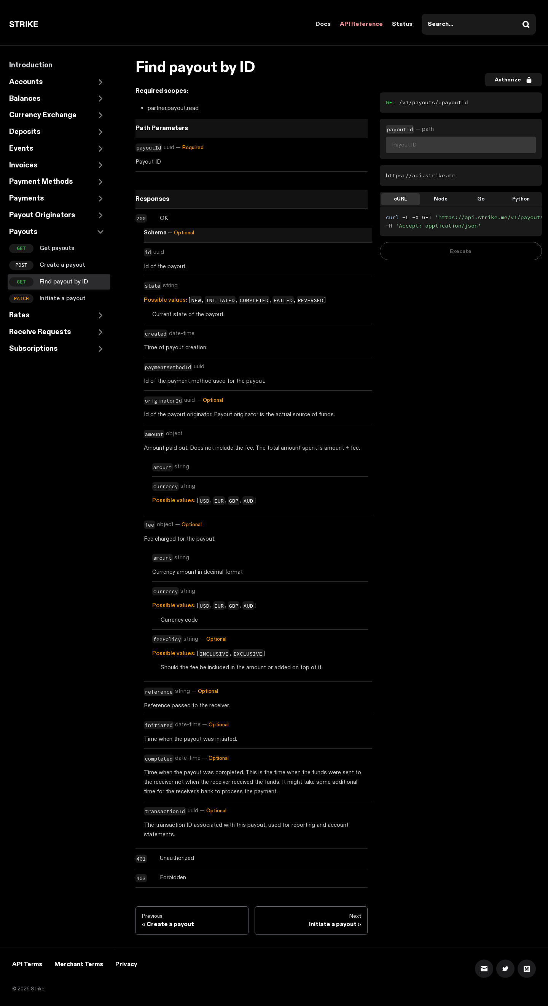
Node (441, 199)
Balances (25, 98)
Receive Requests (40, 332)
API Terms (27, 964)
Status (402, 24)
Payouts (23, 232)
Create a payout (62, 265)
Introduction (31, 65)
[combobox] (479, 24)
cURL (400, 199)
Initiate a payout (63, 298)
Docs (323, 24)
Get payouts (57, 248)
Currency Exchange (42, 115)
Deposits (25, 132)
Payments (26, 198)
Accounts (26, 82)
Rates (19, 315)
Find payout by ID (64, 282)
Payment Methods (41, 181)
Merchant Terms (78, 964)
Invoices (23, 165)
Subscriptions (33, 348)
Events (21, 148)
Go (480, 199)
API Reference (361, 24)
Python (521, 199)
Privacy (126, 964)
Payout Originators (42, 215)
